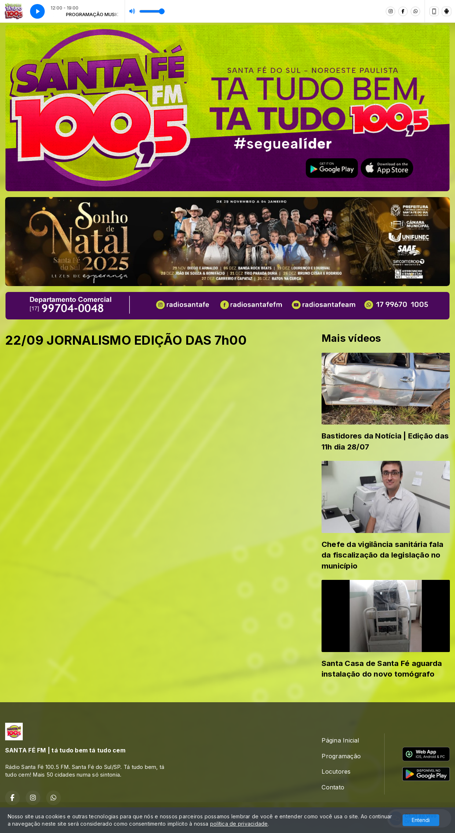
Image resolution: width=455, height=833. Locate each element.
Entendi (421, 820)
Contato (333, 787)
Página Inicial (340, 740)
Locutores (336, 771)
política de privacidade (239, 824)
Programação (341, 756)
